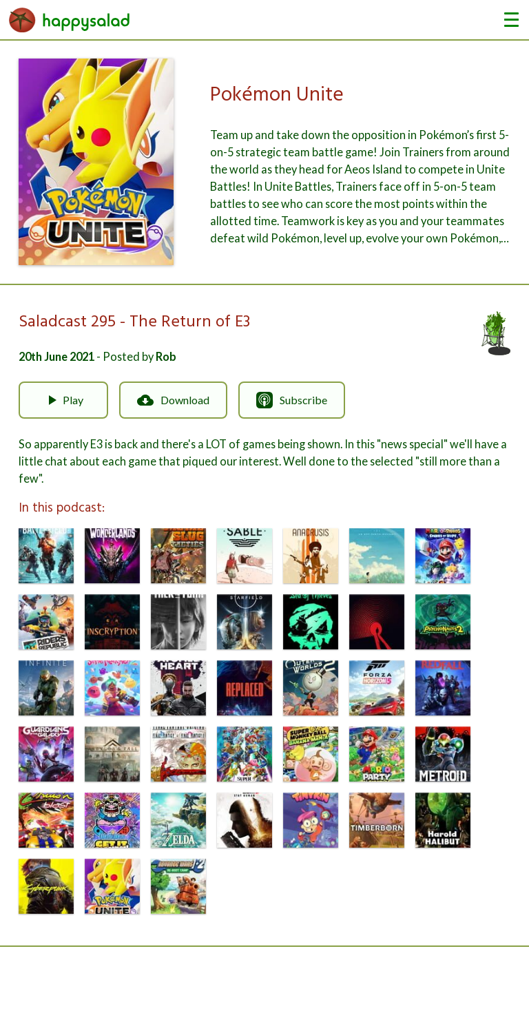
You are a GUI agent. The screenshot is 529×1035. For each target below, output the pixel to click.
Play (63, 400)
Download (173, 400)
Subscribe (291, 400)
